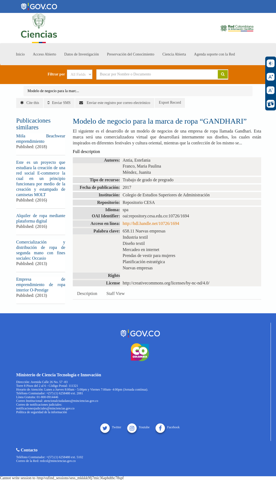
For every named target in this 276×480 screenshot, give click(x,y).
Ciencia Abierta (174, 54)
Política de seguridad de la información (41, 412)
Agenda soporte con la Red (214, 54)
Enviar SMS (59, 103)
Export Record (170, 102)
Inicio (20, 54)
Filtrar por (56, 74)
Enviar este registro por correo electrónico (114, 103)
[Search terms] (150, 74)
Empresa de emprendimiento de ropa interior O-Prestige (40, 284)
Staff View (115, 293)
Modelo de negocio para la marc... (53, 91)
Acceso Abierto (44, 54)
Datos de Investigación (81, 54)
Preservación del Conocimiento (130, 54)
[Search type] (79, 74)
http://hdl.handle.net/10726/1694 (151, 223)
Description (87, 293)
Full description (86, 151)
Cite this (29, 103)
